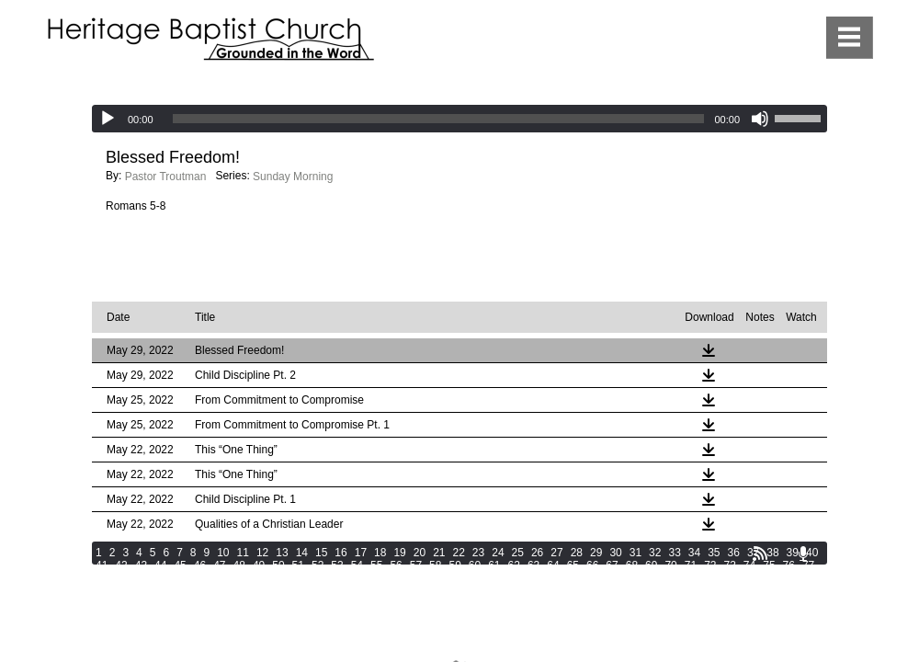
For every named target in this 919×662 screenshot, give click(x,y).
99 (514, 578)
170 (182, 617)
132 (646, 591)
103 (614, 578)
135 (723, 591)
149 (362, 604)
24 (498, 552)
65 (573, 565)
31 (635, 552)
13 (282, 552)
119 (310, 591)
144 (233, 604)
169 (156, 617)
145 (259, 604)
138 (800, 591)
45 (180, 565)
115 (208, 591)
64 (553, 565)
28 (577, 552)
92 (376, 578)
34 (694, 552)
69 (651, 565)
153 (465, 604)
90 (337, 578)
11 (243, 552)
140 (130, 604)
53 (337, 565)
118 (285, 591)
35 (714, 552)
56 (396, 565)
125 (465, 591)
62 (514, 565)
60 (475, 565)
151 (413, 604)
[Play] (107, 118)
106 (691, 578)
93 (396, 578)
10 (223, 552)
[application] (459, 118)
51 (298, 565)
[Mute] (760, 118)
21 (439, 552)
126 (491, 591)
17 (361, 552)
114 (182, 591)
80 (141, 578)
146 (285, 604)
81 (160, 578)
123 (413, 591)
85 (239, 578)
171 (208, 617)
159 (620, 604)
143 (208, 604)
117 (259, 591)
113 (156, 591)
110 (794, 578)
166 (800, 604)
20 (419, 552)
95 (435, 578)
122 (388, 591)
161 (672, 604)
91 (357, 578)
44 (160, 565)
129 (569, 591)
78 (102, 578)
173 (259, 617)
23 (478, 552)
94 (416, 578)
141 (156, 604)
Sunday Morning (293, 176)
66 (592, 565)
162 (697, 604)
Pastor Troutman (166, 176)
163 (723, 604)
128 (543, 591)
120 (336, 591)
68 (632, 565)
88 (298, 578)
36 (734, 552)
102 (588, 578)
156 (543, 604)
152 (439, 604)
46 (200, 565)
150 (388, 604)
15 (321, 552)
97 (475, 578)
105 (665, 578)
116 (233, 591)
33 (674, 552)
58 (435, 565)
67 (612, 565)
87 (278, 578)
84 (219, 578)
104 (639, 578)
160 (646, 604)
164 (749, 604)
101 (562, 578)
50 (278, 565)
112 (130, 591)
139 (105, 604)
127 (517, 591)
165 (775, 604)
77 (808, 565)
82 (180, 578)
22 (459, 552)
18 (380, 552)
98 (494, 578)
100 (537, 578)
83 (200, 578)
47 (219, 565)
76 (789, 565)
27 (556, 552)
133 (672, 591)
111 (105, 591)
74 (749, 565)
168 (130, 617)
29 (596, 552)
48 (239, 565)
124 (439, 591)
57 (416, 565)
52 (317, 565)
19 (399, 552)
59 (454, 565)
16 (340, 552)
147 (310, 604)
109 (768, 578)
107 (717, 578)
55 (376, 565)
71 (691, 565)
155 (517, 604)
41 (102, 565)
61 (494, 565)
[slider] (439, 118)
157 (569, 604)
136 (749, 591)
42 (121, 565)
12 (262, 552)
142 (182, 604)
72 (710, 565)
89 (317, 578)
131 (620, 591)
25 (518, 552)
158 (594, 604)
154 (491, 604)
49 (259, 565)
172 (233, 617)
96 (454, 578)
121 (362, 591)
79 (121, 578)
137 (775, 591)
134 (697, 591)
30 (615, 552)
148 (336, 604)
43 (141, 565)
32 (655, 552)
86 (259, 578)
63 (533, 565)
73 (730, 565)
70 (670, 565)
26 (537, 552)
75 (769, 565)
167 (105, 617)
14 (302, 552)
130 (594, 591)
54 (357, 565)
